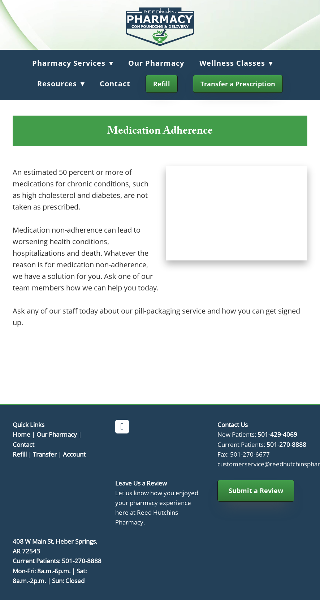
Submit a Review (256, 490)
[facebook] (122, 426)
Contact (115, 83)
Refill (161, 84)
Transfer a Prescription (237, 84)
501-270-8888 (286, 444)
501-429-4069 (277, 434)
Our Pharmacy (156, 63)
